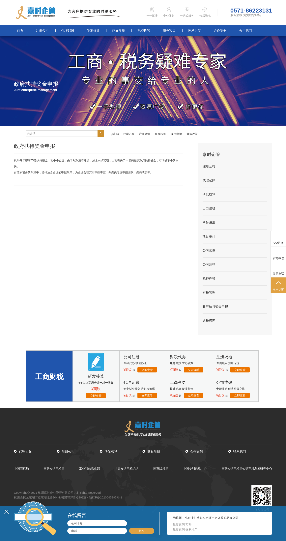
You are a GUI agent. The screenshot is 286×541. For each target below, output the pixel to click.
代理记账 (67, 30)
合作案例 (220, 30)
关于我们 (245, 30)
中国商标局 (21, 468)
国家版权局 (160, 468)
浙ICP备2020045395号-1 (105, 497)
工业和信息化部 (89, 468)
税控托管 (143, 30)
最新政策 (192, 134)
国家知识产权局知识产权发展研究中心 (246, 468)
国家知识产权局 (53, 468)
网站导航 (194, 30)
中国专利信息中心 (195, 468)
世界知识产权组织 (126, 468)
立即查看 (95, 395)
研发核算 (93, 30)
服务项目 (169, 30)
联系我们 (239, 452)
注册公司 (42, 30)
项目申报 (176, 134)
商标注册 (118, 30)
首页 (20, 30)
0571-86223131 (251, 10)
